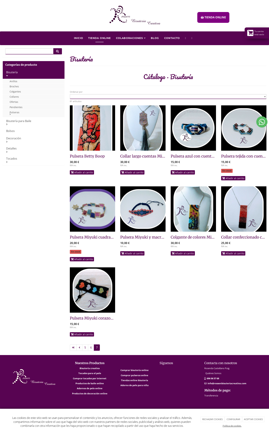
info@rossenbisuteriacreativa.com (227, 383)
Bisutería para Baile (34, 122)
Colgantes (15, 91)
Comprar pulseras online (134, 375)
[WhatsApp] (186, 37)
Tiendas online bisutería (134, 380)
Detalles (34, 150)
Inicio (78, 38)
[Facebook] (192, 37)
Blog (155, 38)
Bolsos (10, 131)
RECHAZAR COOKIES (212, 419)
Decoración (34, 139)
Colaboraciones (131, 38)
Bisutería (34, 73)
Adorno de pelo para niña (134, 385)
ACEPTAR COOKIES (253, 419)
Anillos (13, 81)
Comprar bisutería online (134, 370)
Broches (14, 86)
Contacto (172, 38)
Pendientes (16, 107)
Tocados (34, 160)
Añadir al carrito (82, 172)
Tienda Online (99, 38)
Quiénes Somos (213, 373)
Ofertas (14, 101)
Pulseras (36, 113)
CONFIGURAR (233, 419)
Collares (14, 96)
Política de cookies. (232, 425)
